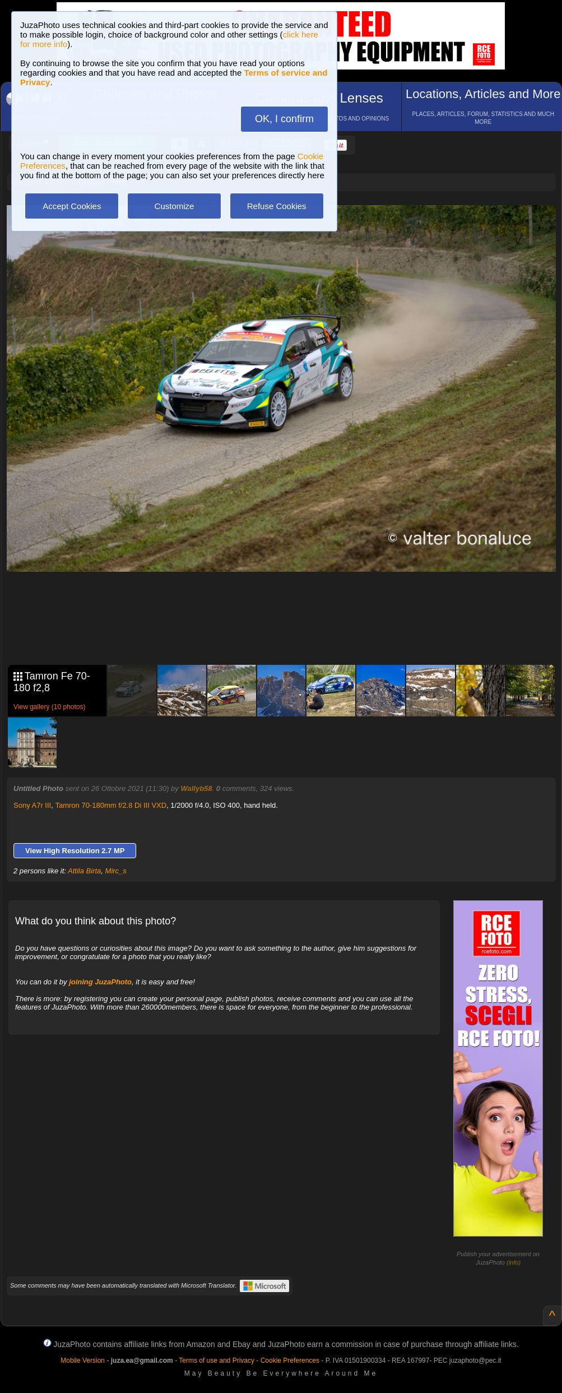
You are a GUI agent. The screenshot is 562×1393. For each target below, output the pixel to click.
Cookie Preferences (290, 1360)
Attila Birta (84, 871)
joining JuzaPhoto (100, 982)
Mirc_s (116, 871)
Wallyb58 (196, 788)
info (514, 1262)
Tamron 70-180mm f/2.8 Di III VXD (110, 805)
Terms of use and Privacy (216, 1360)
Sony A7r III (32, 805)
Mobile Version (83, 1360)
